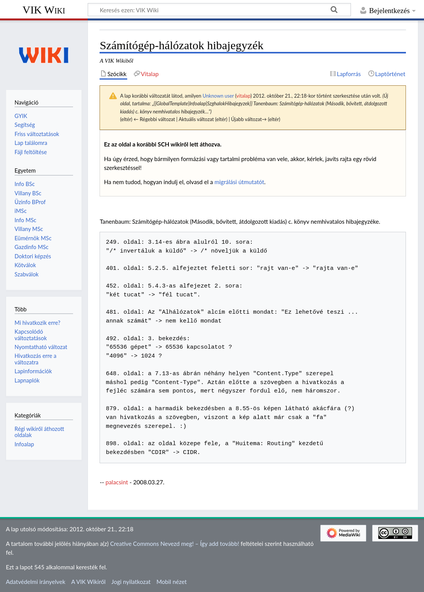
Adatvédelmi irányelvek (35, 581)
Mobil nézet (171, 581)
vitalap (243, 96)
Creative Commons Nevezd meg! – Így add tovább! (174, 543)
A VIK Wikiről (88, 581)
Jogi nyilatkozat (131, 581)
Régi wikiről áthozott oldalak (39, 432)
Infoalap (24, 444)
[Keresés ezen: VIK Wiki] (219, 9)
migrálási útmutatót (239, 181)
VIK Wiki (44, 10)
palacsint (117, 482)
